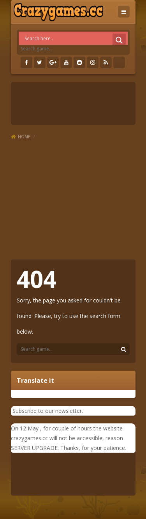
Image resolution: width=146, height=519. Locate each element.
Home (24, 136)
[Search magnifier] (119, 40)
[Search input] (75, 38)
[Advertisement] (73, 200)
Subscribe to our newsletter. (47, 410)
